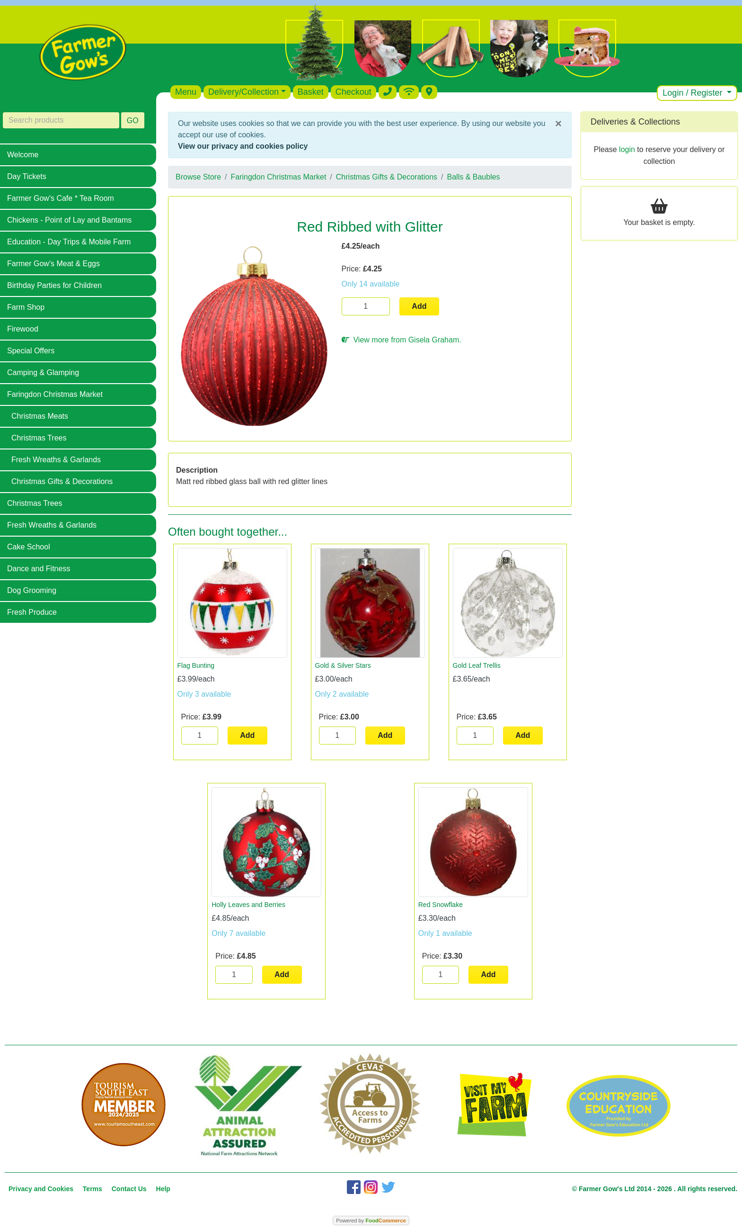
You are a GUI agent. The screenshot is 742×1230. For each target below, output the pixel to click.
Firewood (22, 329)
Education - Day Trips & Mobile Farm (69, 242)
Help (163, 1189)
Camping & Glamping (43, 372)
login (627, 149)
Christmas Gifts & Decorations (62, 481)
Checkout (353, 92)
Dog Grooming (31, 590)
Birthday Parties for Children (54, 285)
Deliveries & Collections (635, 121)
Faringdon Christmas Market (55, 394)
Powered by (371, 1220)
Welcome (22, 155)
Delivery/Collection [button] (243, 92)
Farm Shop (25, 307)
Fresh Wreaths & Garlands (56, 460)
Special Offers (30, 351)
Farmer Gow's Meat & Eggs (53, 264)
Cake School (28, 547)
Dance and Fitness (38, 569)
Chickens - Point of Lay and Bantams (69, 220)
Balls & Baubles (473, 177)
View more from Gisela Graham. (401, 340)
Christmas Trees (38, 438)
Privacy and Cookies (41, 1189)
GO (133, 121)
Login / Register (693, 93)
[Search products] (61, 120)
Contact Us (129, 1189)
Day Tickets (26, 176)
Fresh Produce (32, 612)
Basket (311, 92)
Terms (92, 1189)
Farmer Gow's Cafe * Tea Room (60, 198)
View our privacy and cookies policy (243, 146)
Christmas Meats (39, 416)
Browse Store (198, 177)
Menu (185, 92)
